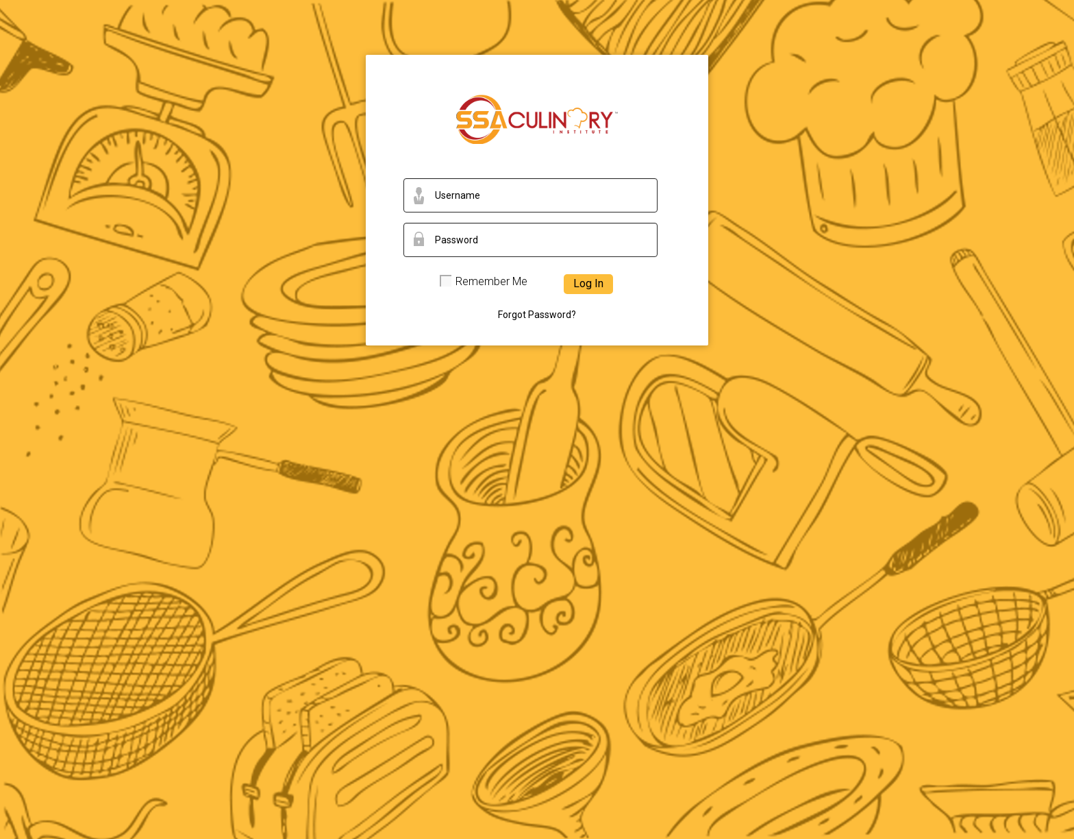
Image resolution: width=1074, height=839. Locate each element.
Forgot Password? (537, 314)
